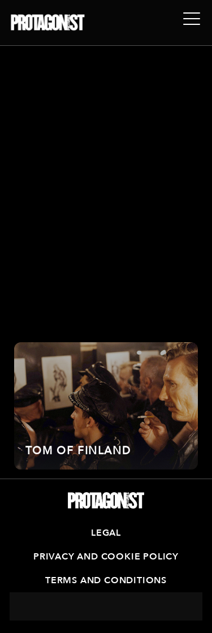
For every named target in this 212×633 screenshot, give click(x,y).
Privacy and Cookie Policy (106, 556)
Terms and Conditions (106, 580)
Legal (106, 533)
